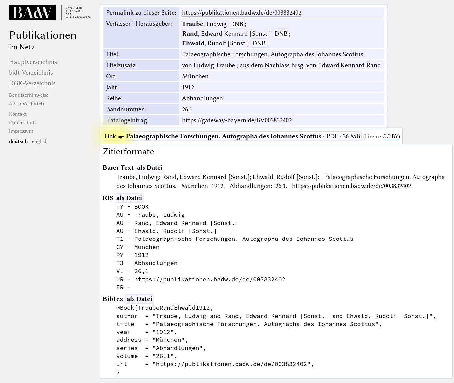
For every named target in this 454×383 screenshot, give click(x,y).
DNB (236, 24)
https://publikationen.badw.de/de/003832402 (241, 12)
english (40, 141)
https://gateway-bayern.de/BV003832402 (237, 120)
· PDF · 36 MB (232, 136)
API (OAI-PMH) (26, 104)
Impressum (21, 131)
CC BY (390, 136)
